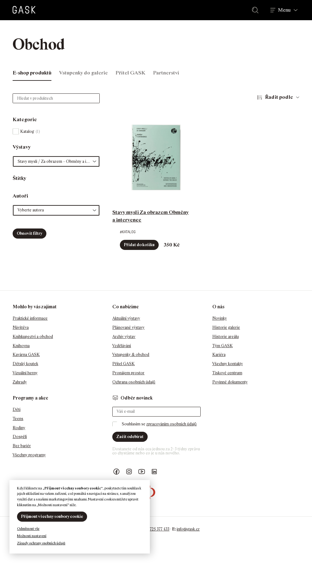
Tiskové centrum (227, 372)
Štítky (19, 178)
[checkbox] (56, 131)
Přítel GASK (130, 73)
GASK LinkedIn (154, 471)
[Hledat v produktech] (56, 98)
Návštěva (21, 327)
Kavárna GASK (26, 354)
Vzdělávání (121, 345)
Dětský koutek (25, 363)
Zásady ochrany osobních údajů (41, 543)
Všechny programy (29, 455)
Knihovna (21, 345)
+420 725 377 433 (154, 529)
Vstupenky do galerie (83, 73)
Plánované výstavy (128, 327)
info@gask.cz (188, 529)
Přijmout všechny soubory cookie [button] (52, 516)
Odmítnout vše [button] (28, 528)
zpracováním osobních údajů (171, 424)
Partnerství (166, 73)
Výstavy (22, 147)
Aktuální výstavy (126, 318)
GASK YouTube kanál (142, 471)
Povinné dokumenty (230, 382)
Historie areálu (225, 336)
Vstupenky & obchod (130, 354)
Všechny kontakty (227, 363)
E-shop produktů (32, 73)
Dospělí (20, 436)
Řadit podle (279, 97)
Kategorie (25, 119)
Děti (17, 409)
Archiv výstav (123, 336)
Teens (18, 418)
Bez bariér (22, 445)
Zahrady (20, 382)
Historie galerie (226, 327)
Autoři (20, 196)
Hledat (256, 10)
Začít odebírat (130, 436)
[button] (56, 161)
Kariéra (219, 354)
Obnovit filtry (29, 233)
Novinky (219, 318)
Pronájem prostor (128, 372)
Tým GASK (222, 345)
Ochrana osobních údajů (133, 382)
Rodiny (19, 427)
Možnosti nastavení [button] (31, 536)
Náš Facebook (116, 471)
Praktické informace (30, 318)
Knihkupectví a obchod (33, 336)
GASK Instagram (129, 471)
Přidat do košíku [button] (139, 244)
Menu (284, 10)
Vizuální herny (25, 372)
